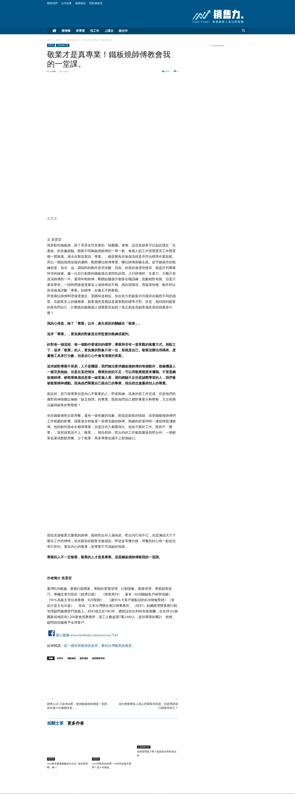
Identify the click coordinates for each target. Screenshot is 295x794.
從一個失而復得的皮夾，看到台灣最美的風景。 (99, 646)
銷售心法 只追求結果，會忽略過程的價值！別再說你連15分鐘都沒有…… (77, 705)
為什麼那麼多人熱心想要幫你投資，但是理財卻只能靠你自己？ (148, 705)
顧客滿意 (84, 658)
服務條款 (80, 3)
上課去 (108, 30)
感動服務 (71, 658)
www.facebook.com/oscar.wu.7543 (94, 635)
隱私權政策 (96, 3)
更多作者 (75, 723)
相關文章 (55, 723)
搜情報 (66, 30)
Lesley (53, 71)
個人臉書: (63, 635)
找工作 (94, 30)
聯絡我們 (52, 3)
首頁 (49, 40)
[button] (243, 31)
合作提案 (66, 3)
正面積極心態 (72, 40)
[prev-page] (49, 775)
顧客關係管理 (98, 658)
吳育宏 (60, 658)
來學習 (80, 30)
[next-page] (55, 775)
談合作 (123, 30)
